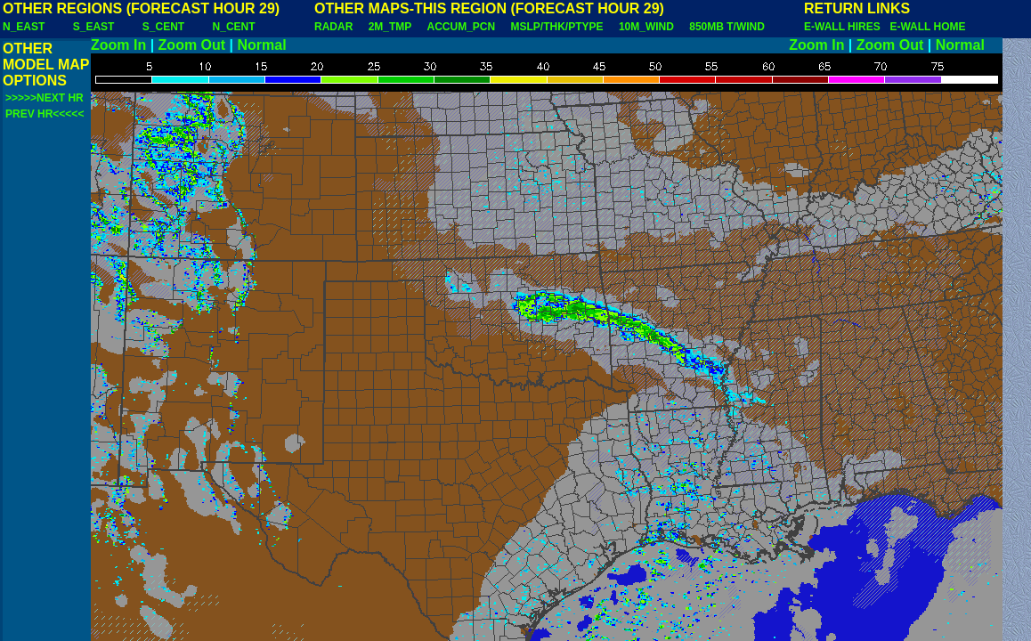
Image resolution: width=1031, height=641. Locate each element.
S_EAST (94, 26)
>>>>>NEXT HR (44, 98)
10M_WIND (646, 26)
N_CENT (234, 26)
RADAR (333, 26)
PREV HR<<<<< (44, 114)
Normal (262, 45)
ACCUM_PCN (461, 26)
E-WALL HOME (927, 26)
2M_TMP (390, 26)
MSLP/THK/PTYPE (557, 26)
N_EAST (24, 26)
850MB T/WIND (727, 26)
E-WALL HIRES (845, 26)
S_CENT (163, 26)
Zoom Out (192, 45)
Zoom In (118, 45)
